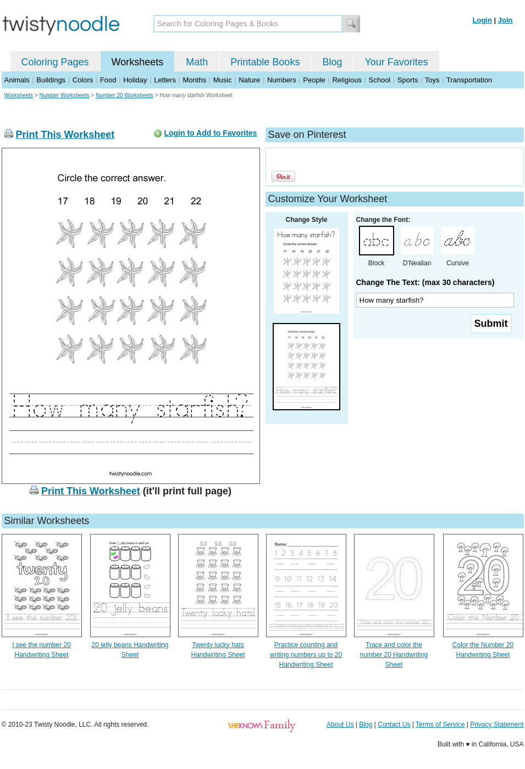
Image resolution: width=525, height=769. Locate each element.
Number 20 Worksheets (124, 95)
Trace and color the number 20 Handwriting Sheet (394, 654)
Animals (17, 80)
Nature (249, 80)
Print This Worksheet (65, 134)
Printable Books (265, 62)
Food (108, 80)
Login (482, 20)
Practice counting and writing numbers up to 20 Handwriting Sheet (306, 654)
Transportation (469, 80)
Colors (83, 80)
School (380, 80)
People (314, 80)
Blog (332, 62)
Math (197, 62)
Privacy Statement (496, 724)
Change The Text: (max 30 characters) (425, 282)
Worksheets (138, 62)
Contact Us (394, 724)
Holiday (135, 80)
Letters (165, 80)
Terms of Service (440, 724)
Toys (432, 80)
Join (505, 20)
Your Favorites (396, 62)
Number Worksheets (65, 95)
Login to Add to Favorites (210, 133)
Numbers (281, 80)
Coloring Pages (55, 62)
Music (222, 80)
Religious (346, 80)
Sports (407, 80)
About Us (340, 724)
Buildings (50, 80)
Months (195, 80)
